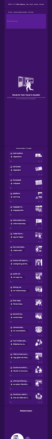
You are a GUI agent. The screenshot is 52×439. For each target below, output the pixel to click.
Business (36, 4)
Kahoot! (31, 4)
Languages (22, 4)
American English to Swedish (20, 12)
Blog (27, 4)
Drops (17, 4)
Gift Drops (41, 4)
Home (10, 12)
